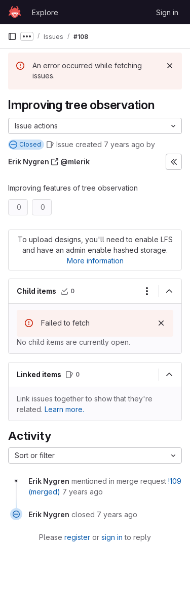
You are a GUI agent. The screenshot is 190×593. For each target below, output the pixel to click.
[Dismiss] (170, 66)
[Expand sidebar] (174, 162)
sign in (112, 537)
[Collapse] (169, 291)
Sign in (167, 12)
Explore (45, 12)
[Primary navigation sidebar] (12, 36)
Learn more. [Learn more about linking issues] (64, 409)
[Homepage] (15, 12)
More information (95, 260)
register (77, 537)
